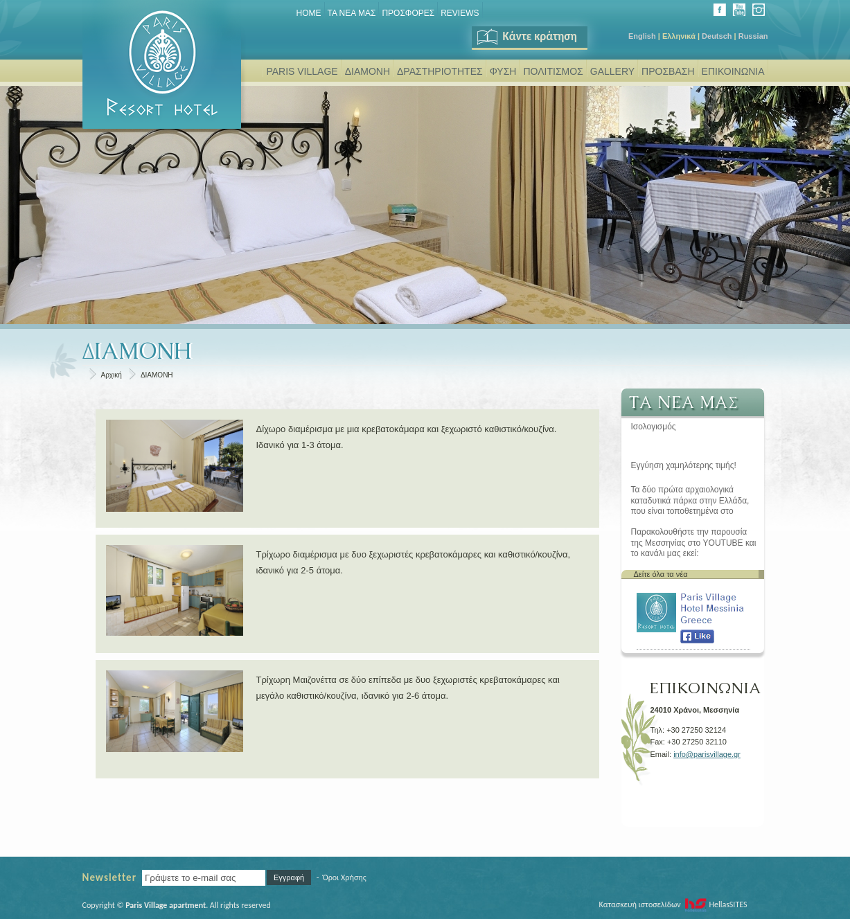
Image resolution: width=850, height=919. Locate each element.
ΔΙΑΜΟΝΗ (367, 71)
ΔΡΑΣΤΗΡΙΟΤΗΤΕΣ (440, 71)
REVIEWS (460, 13)
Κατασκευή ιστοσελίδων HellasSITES (673, 904)
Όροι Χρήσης (344, 877)
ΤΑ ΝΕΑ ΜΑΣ (352, 13)
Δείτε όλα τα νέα (661, 574)
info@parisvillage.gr (707, 754)
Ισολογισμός (653, 426)
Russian (753, 36)
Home (308, 13)
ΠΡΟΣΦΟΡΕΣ (408, 13)
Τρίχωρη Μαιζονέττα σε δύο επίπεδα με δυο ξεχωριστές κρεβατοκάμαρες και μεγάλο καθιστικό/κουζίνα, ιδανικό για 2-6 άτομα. (408, 688)
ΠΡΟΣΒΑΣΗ (667, 71)
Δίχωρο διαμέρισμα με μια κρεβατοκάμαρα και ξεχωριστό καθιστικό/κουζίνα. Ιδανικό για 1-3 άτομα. (406, 437)
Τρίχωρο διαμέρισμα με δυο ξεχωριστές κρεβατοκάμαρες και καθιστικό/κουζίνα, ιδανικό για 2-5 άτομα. (413, 562)
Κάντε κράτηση (526, 36)
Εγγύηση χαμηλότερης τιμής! (683, 465)
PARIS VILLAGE (301, 71)
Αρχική (111, 375)
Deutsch (717, 36)
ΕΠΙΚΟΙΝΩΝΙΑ (733, 71)
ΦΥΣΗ (503, 71)
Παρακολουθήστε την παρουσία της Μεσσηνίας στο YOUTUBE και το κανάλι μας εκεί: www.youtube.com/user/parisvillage (696, 543)
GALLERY (612, 71)
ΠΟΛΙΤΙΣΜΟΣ (553, 71)
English (642, 36)
